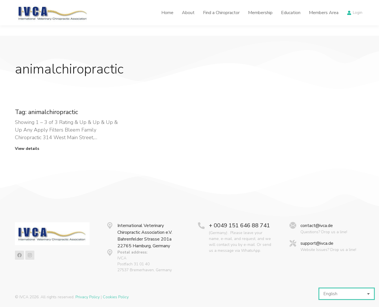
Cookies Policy (116, 297)
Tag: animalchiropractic (46, 112)
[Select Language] (346, 294)
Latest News (242, 5)
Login (354, 23)
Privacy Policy (87, 297)
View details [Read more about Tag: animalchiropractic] (27, 148)
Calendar (274, 5)
